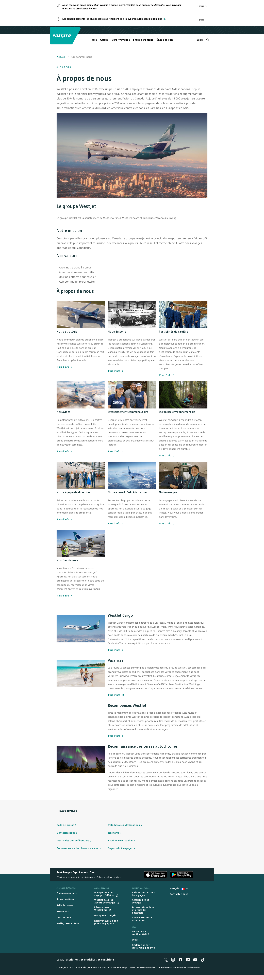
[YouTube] (195, 959)
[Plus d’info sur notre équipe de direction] (65, 519)
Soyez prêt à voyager (120, 848)
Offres (104, 40)
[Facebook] (180, 959)
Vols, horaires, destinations (124, 825)
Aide (200, 40)
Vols (94, 40)
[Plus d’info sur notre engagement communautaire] (116, 451)
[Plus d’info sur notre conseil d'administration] (116, 523)
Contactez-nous (66, 832)
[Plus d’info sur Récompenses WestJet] (116, 736)
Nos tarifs (113, 832)
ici (164, 19)
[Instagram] (173, 959)
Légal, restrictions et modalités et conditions (85, 959)
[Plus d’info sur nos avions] (65, 451)
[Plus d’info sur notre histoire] (116, 371)
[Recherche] (207, 40)
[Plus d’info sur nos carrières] (167, 375)
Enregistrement (143, 40)
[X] (166, 959)
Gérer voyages (120, 40)
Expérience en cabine (120, 840)
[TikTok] (203, 959)
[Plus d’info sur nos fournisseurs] (167, 523)
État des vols (165, 40)
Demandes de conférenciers (73, 840)
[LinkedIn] (188, 959)
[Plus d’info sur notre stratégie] (65, 367)
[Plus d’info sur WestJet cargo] (116, 650)
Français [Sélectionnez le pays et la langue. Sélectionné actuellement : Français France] (179, 888)
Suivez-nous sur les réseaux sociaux (77, 848)
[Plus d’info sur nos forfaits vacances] (116, 695)
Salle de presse (65, 825)
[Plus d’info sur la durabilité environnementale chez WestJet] (167, 455)
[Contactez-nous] (179, 894)
